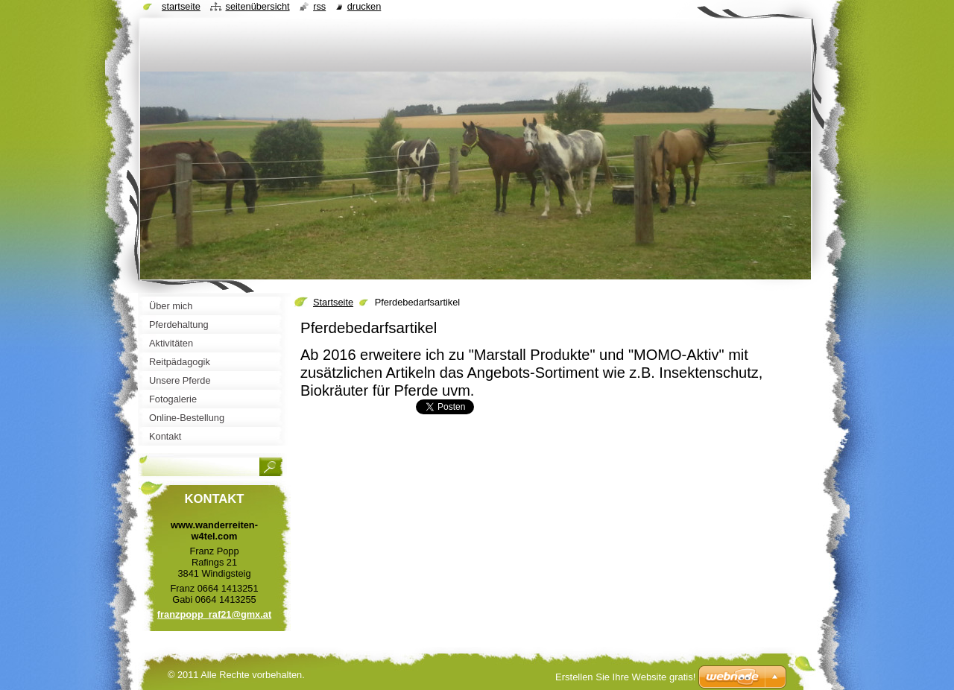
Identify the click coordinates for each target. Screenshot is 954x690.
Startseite (333, 302)
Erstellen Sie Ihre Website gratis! (625, 677)
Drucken (364, 6)
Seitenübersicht (257, 6)
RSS (319, 6)
